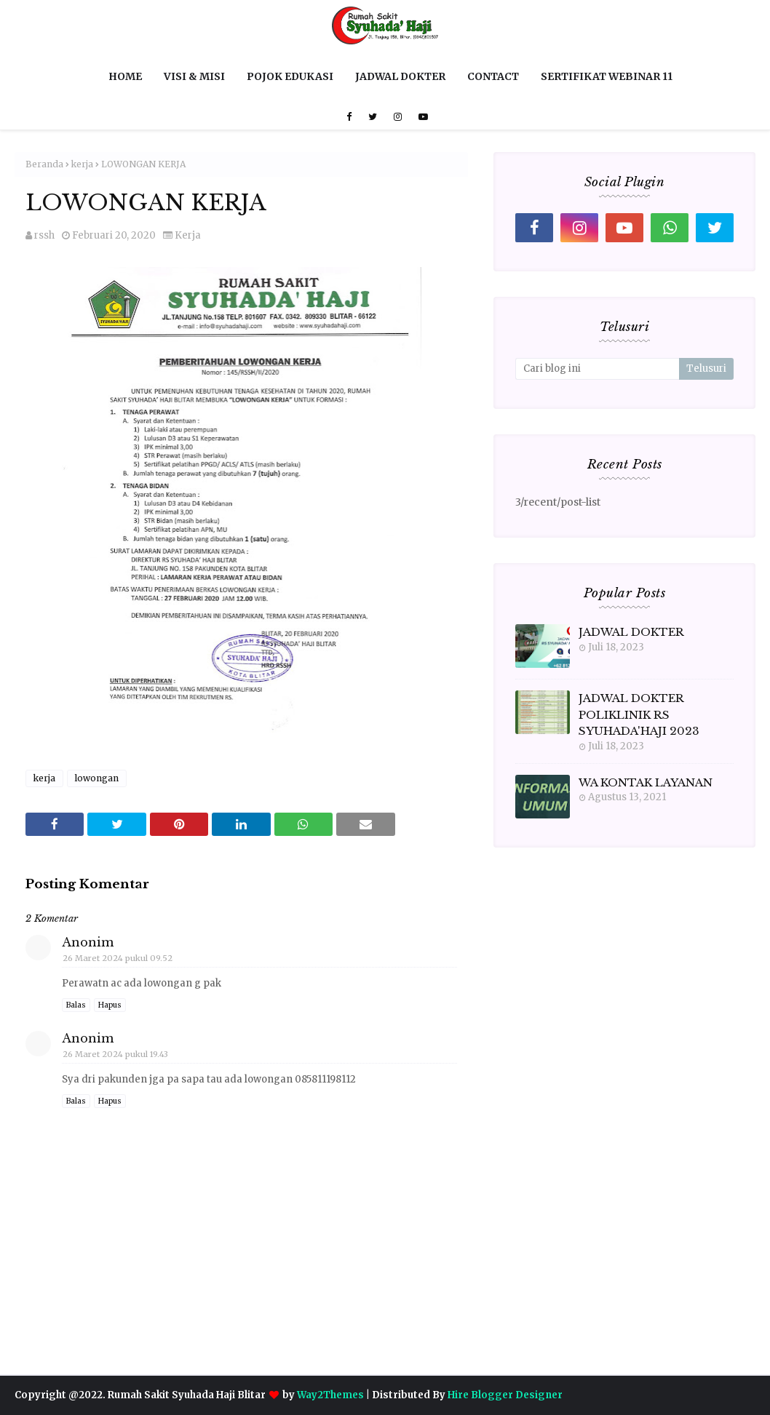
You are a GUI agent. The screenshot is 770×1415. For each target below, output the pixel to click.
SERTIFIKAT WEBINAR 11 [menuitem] (606, 76)
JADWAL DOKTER (631, 632)
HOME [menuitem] (125, 76)
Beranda (44, 164)
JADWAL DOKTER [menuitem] (400, 76)
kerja (82, 164)
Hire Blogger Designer (505, 1395)
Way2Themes (330, 1395)
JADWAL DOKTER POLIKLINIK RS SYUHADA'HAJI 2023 (639, 714)
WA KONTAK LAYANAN (646, 782)
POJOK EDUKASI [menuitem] (290, 76)
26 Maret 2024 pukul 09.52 (117, 958)
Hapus (110, 1005)
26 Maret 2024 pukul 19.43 (115, 1054)
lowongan (97, 778)
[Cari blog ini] (597, 369)
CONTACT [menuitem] (493, 76)
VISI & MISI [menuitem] (194, 76)
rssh (44, 235)
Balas (76, 1005)
